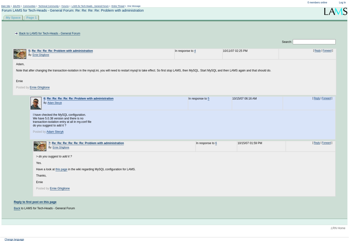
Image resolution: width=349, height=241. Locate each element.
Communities (29, 6)
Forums (65, 6)
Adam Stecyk (55, 102)
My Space (13, 17)
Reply (318, 50)
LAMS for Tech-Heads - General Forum (90, 6)
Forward (327, 50)
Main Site (5, 6)
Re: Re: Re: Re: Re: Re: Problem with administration (88, 143)
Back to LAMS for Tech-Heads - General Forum (49, 33)
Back (17, 208)
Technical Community (48, 6)
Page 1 (31, 17)
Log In (342, 2)
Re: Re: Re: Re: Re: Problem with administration (80, 98)
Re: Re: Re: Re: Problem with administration (62, 51)
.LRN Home (337, 228)
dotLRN (16, 6)
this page (61, 169)
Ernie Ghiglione (40, 55)
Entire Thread (117, 6)
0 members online (317, 2)
